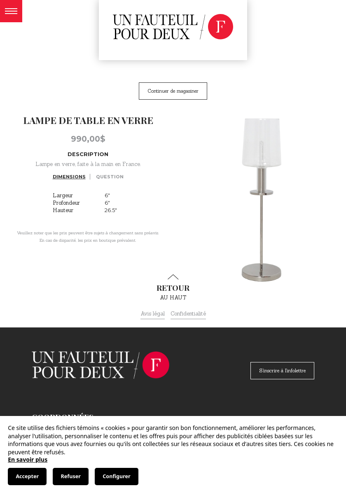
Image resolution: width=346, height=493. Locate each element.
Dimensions (69, 177)
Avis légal (152, 313)
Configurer (116, 476)
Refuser (71, 476)
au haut (173, 287)
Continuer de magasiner (173, 91)
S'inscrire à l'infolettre (282, 370)
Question (110, 177)
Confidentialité (188, 313)
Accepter (27, 476)
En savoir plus (27, 459)
